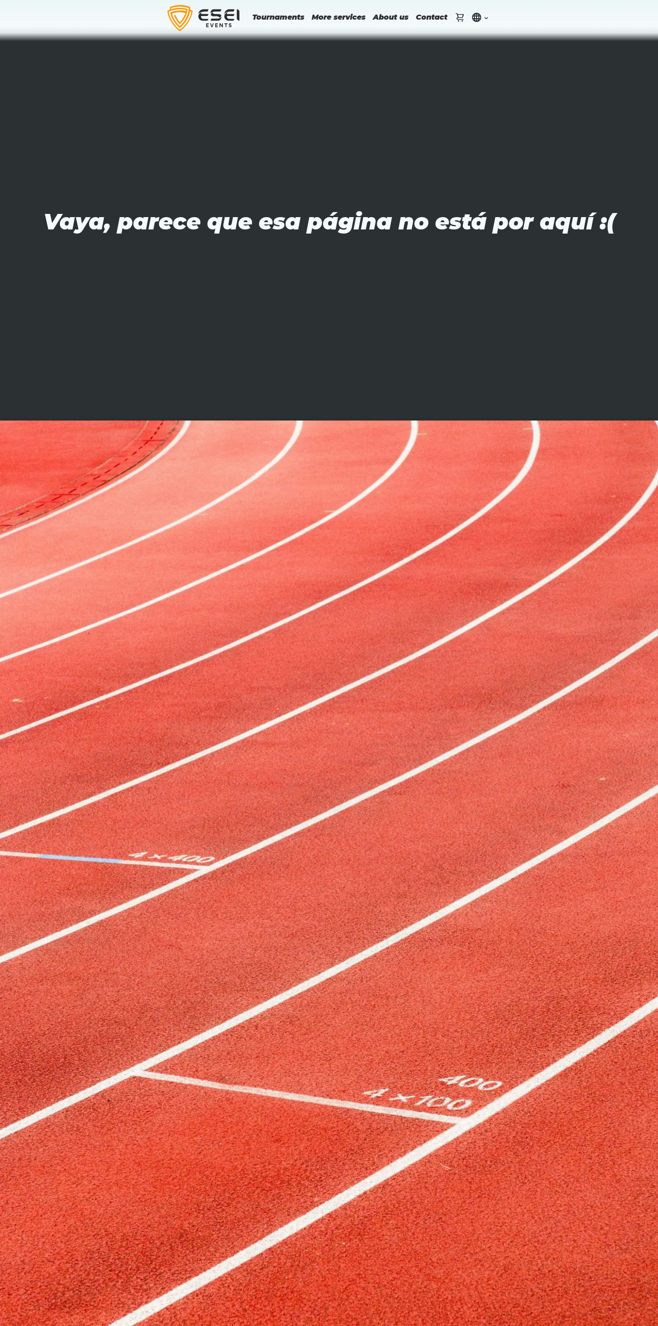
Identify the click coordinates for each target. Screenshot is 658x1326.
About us (391, 17)
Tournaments (278, 17)
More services (339, 17)
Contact (431, 17)
